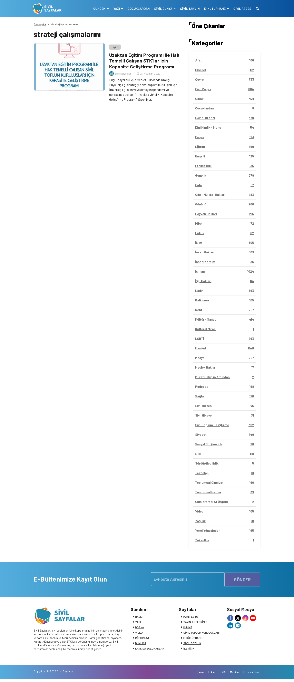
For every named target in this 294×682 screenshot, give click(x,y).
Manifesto (236, 674)
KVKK (223, 674)
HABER (139, 617)
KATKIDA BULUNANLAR (149, 649)
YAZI (138, 623)
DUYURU (140, 644)
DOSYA (139, 628)
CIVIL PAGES (241, 8)
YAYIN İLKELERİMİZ (195, 623)
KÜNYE (187, 628)
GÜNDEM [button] (98, 8)
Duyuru (114, 46)
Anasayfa (40, 24)
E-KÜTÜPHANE (192, 639)
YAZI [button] (116, 8)
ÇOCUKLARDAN (138, 8)
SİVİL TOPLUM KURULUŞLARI (201, 633)
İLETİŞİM (188, 649)
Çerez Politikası (206, 674)
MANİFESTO (190, 617)
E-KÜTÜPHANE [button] (214, 8)
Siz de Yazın (253, 674)
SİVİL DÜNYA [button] (162, 8)
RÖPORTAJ (142, 639)
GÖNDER (242, 579)
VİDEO (139, 633)
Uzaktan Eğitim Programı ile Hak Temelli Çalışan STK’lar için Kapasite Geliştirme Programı (144, 60)
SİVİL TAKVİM (189, 8)
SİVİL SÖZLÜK (192, 644)
